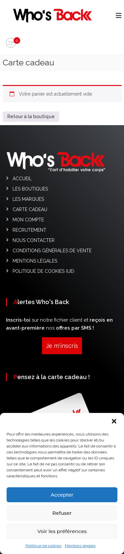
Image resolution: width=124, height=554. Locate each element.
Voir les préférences (62, 535)
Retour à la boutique (31, 116)
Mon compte (28, 219)
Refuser (61, 517)
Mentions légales (80, 549)
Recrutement (29, 230)
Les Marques (28, 199)
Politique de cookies (43, 549)
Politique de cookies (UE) (43, 271)
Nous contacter (34, 240)
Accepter (62, 498)
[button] (114, 425)
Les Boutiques (30, 189)
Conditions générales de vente (52, 250)
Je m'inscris (62, 345)
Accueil (22, 178)
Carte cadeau (30, 209)
